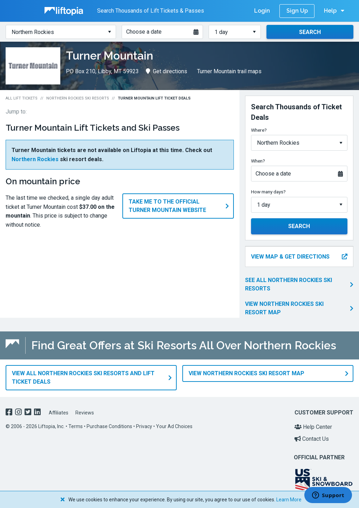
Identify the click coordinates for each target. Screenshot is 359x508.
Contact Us (311, 437)
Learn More (289, 499)
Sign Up (297, 10)
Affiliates (58, 411)
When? (258, 161)
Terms (75, 425)
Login (262, 10)
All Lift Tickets (22, 98)
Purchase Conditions (109, 425)
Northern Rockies (35, 159)
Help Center (313, 426)
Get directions (166, 71)
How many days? (268, 191)
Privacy (144, 425)
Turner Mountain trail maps (229, 71)
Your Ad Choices (174, 425)
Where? (259, 130)
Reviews (84, 411)
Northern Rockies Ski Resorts (77, 98)
